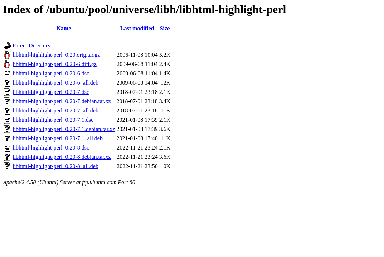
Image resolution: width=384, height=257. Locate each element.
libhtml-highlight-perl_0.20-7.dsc (51, 92)
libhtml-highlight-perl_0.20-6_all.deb (55, 83)
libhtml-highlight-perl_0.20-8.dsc (51, 148)
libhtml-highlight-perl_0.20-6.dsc (51, 73)
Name (64, 28)
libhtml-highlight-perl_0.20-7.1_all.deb (58, 138)
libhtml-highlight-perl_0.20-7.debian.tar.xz (62, 101)
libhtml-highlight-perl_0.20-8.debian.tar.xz (62, 157)
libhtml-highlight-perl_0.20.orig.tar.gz (56, 55)
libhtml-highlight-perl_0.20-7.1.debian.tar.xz (64, 129)
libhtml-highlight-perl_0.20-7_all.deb (55, 110)
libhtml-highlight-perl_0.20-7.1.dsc (53, 120)
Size (165, 28)
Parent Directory (31, 45)
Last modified (137, 28)
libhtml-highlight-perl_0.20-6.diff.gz (55, 64)
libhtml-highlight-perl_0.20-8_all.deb (55, 166)
